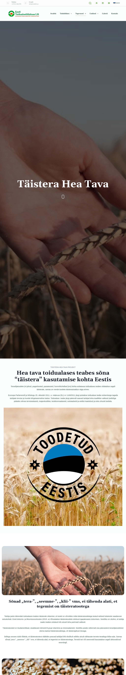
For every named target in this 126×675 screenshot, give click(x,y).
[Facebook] (96, 3)
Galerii (105, 13)
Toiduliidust (66, 13)
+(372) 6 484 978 (16, 4)
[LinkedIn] (103, 3)
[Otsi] (90, 3)
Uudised (94, 13)
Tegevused (81, 13)
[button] (116, 3)
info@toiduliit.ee (34, 4)
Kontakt (114, 13)
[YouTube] (109, 3)
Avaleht (53, 13)
